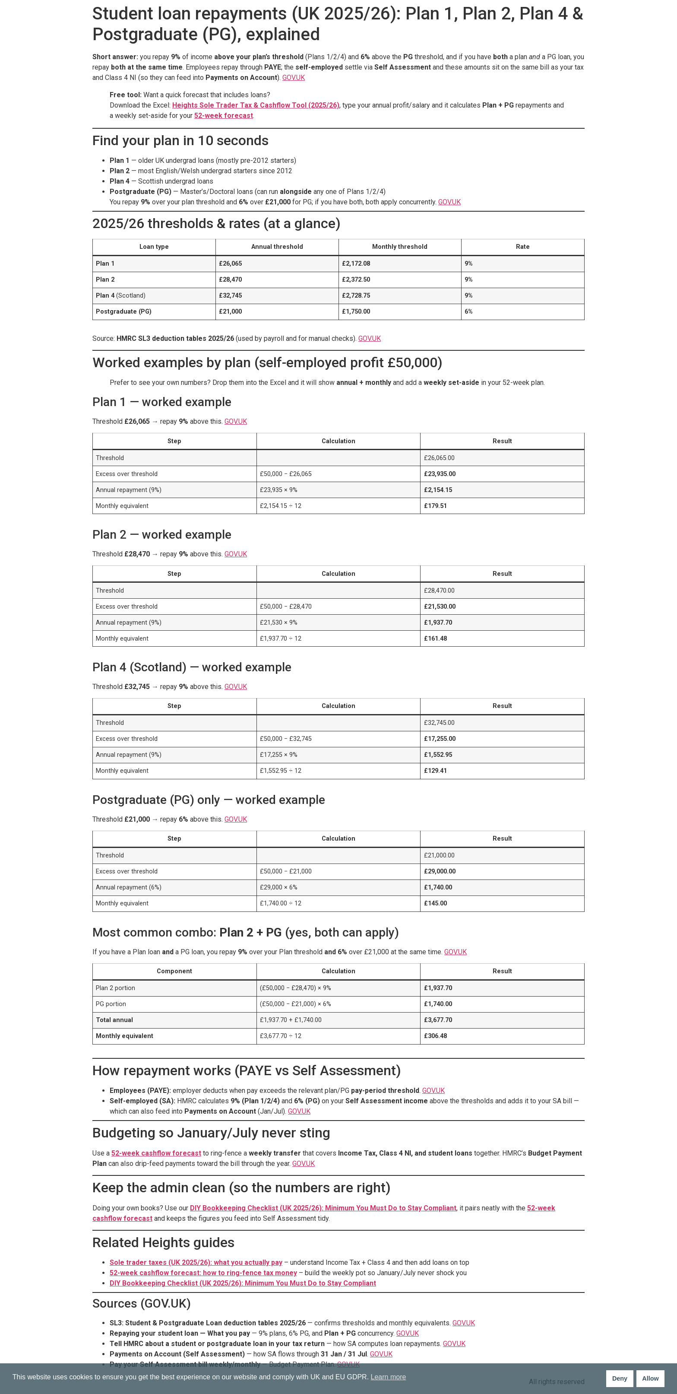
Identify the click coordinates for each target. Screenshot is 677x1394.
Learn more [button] (388, 1377)
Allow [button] (650, 1378)
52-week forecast (223, 115)
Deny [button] (619, 1378)
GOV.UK (293, 77)
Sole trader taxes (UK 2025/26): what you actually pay (196, 1262)
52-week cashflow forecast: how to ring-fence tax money (203, 1273)
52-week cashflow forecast (156, 1153)
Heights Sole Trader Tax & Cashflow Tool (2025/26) (255, 105)
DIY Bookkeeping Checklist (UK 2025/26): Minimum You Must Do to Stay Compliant (323, 1208)
